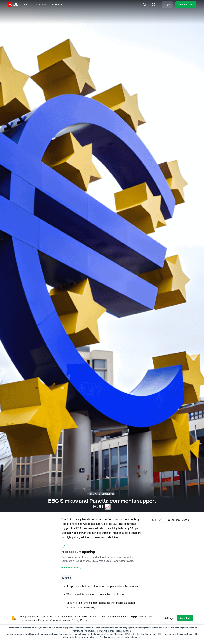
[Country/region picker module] (153, 4)
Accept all (184, 618)
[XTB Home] (13, 5)
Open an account (71, 567)
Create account (186, 4)
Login (167, 4)
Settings (166, 618)
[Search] (144, 4)
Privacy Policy (85, 620)
